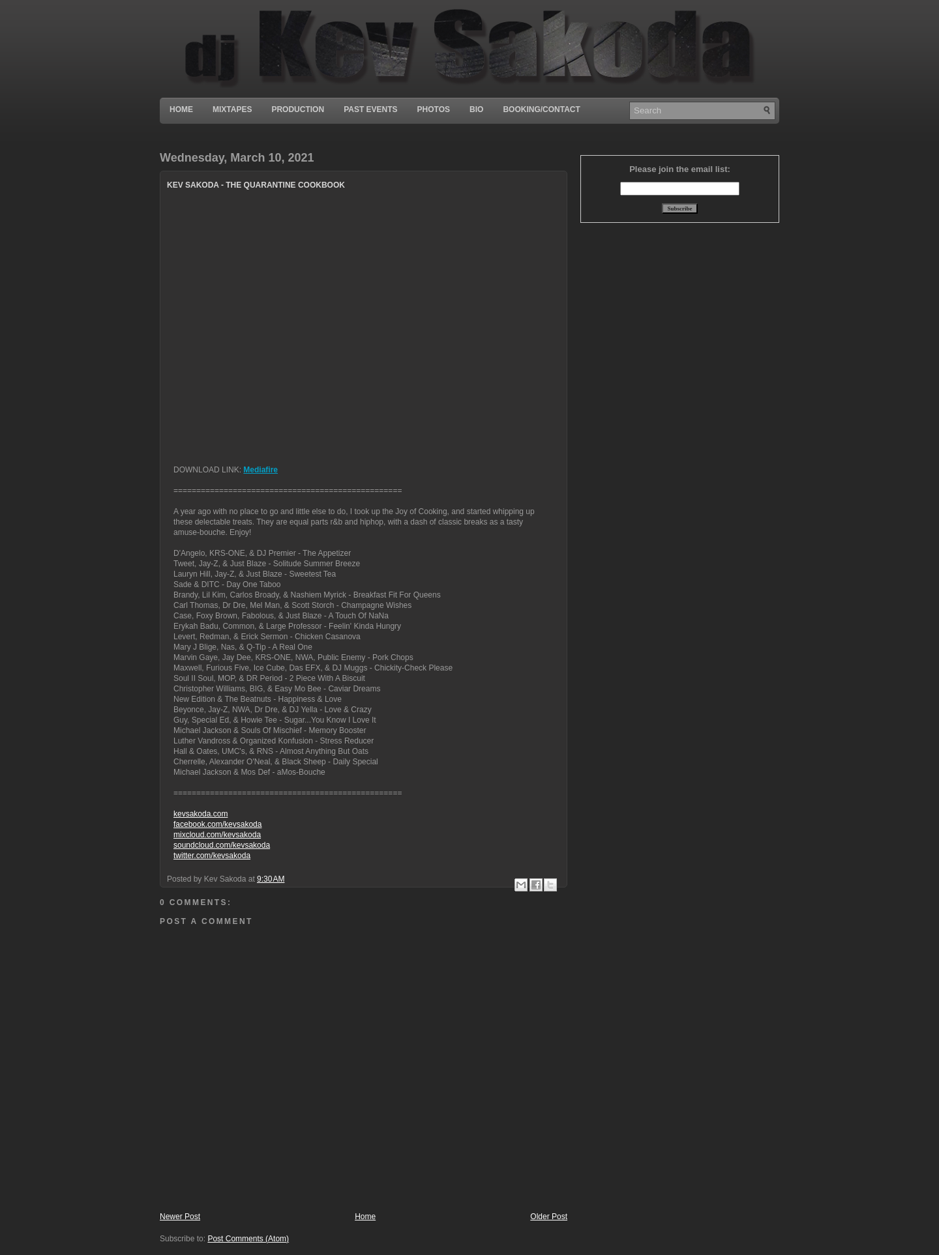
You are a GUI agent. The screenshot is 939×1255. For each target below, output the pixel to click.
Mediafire (260, 469)
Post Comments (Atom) (248, 1238)
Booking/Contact (541, 109)
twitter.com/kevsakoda (211, 855)
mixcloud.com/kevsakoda (217, 834)
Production (297, 109)
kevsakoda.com (200, 813)
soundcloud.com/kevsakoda (221, 845)
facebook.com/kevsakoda (217, 824)
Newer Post (180, 1216)
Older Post (548, 1216)
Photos (433, 109)
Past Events (370, 109)
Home (181, 109)
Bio (476, 109)
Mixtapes (232, 109)
